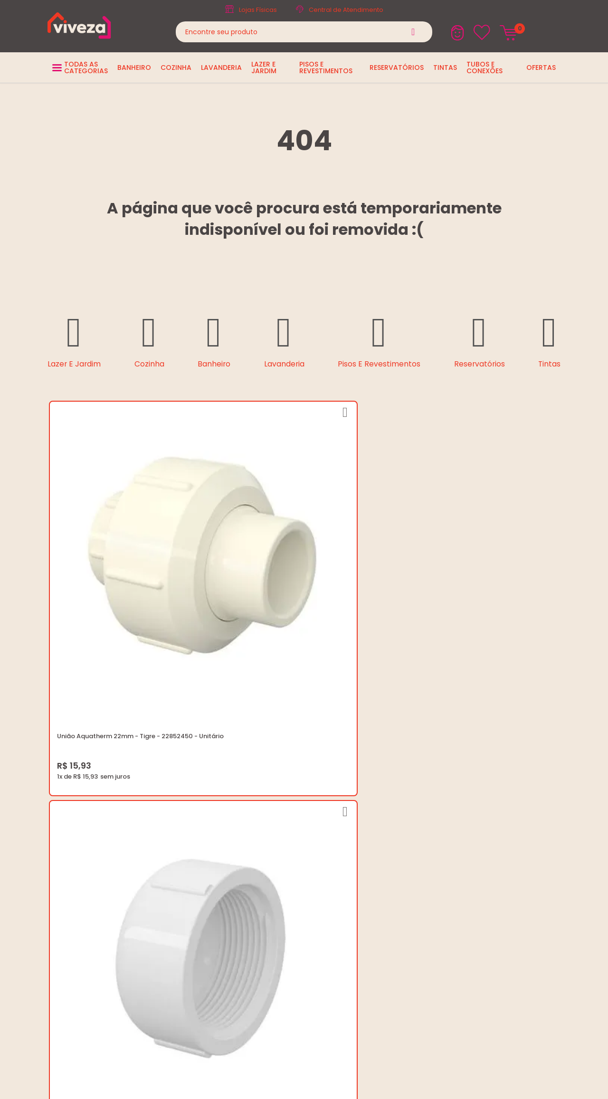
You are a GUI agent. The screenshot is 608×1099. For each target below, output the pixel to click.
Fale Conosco (456, 822)
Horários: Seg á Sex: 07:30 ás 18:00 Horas (497, 810)
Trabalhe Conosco (285, 810)
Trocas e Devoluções (289, 833)
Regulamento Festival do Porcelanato (314, 844)
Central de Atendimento (346, 10)
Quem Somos (277, 799)
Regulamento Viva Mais (293, 856)
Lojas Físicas (258, 10)
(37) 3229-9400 (459, 787)
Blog (263, 787)
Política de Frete (281, 822)
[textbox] (304, 31)
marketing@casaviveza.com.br (482, 799)
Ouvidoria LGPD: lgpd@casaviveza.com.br (320, 879)
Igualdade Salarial (285, 867)
